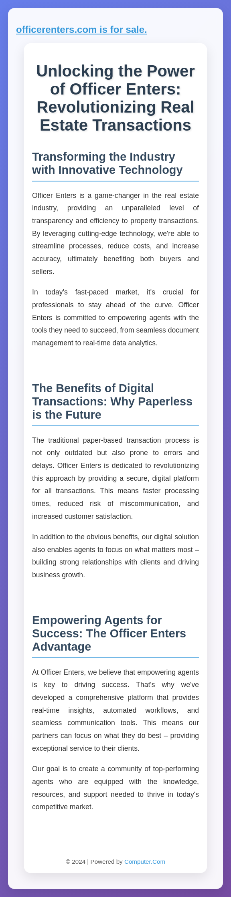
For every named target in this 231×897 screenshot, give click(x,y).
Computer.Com (144, 861)
